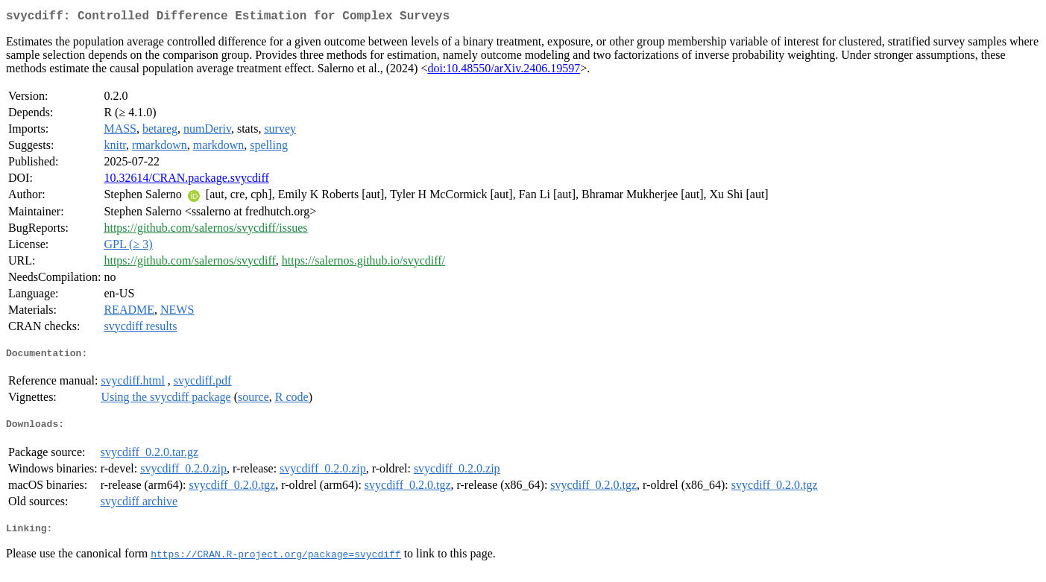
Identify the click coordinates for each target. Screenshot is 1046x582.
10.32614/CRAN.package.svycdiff (186, 180)
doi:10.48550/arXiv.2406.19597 (503, 71)
